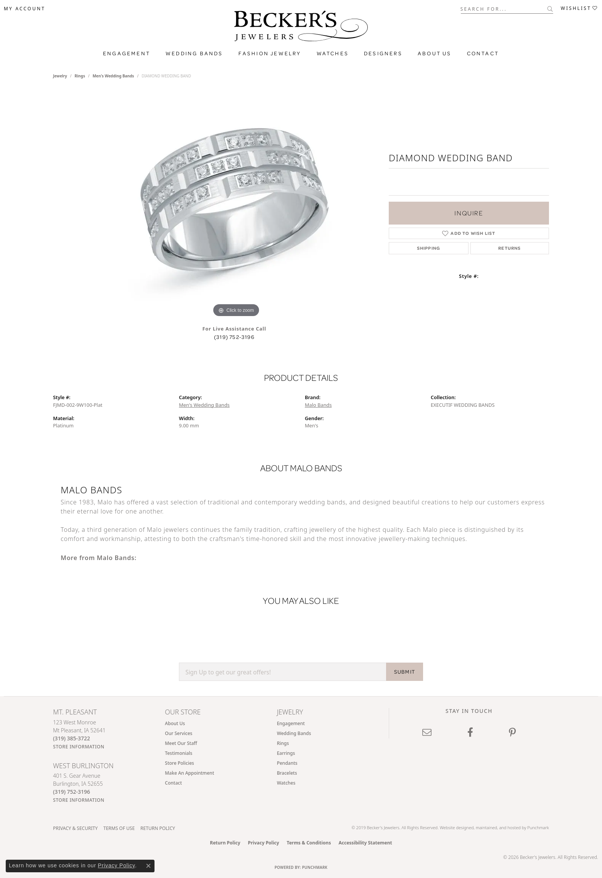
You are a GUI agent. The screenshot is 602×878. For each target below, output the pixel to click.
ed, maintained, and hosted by (498, 827)
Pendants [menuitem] (287, 763)
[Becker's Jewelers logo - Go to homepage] (301, 28)
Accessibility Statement (365, 842)
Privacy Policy (263, 842)
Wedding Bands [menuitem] (294, 733)
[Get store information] (79, 746)
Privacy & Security (75, 828)
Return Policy (157, 828)
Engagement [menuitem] (291, 723)
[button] (24, 8)
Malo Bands (318, 404)
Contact (483, 53)
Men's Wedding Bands (113, 76)
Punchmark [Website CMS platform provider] (315, 867)
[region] (236, 204)
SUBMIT (404, 672)
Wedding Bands (194, 53)
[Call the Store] (71, 738)
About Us (435, 53)
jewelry (60, 76)
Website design (454, 827)
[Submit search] (550, 8)
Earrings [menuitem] (286, 753)
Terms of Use (119, 828)
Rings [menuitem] (283, 743)
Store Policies (179, 763)
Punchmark (538, 827)
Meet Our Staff (181, 743)
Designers (383, 53)
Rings (80, 76)
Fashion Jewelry (269, 53)
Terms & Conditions (309, 842)
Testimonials (178, 753)
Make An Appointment (189, 773)
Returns (509, 248)
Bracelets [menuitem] (287, 773)
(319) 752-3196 (234, 337)
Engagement (126, 53)
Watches (333, 53)
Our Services (178, 733)
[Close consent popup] (148, 866)
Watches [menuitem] (286, 783)
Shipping (429, 248)
